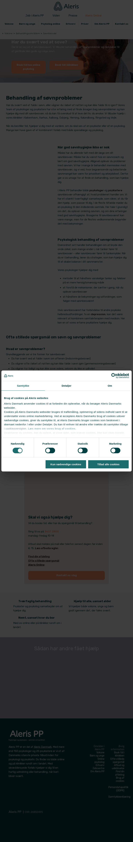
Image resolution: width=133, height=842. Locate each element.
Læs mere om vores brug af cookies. (52, 428)
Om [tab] (110, 385)
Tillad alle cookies (108, 464)
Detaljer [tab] (66, 385)
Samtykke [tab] (23, 385)
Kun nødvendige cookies (65, 464)
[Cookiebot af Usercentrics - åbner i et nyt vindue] (114, 375)
